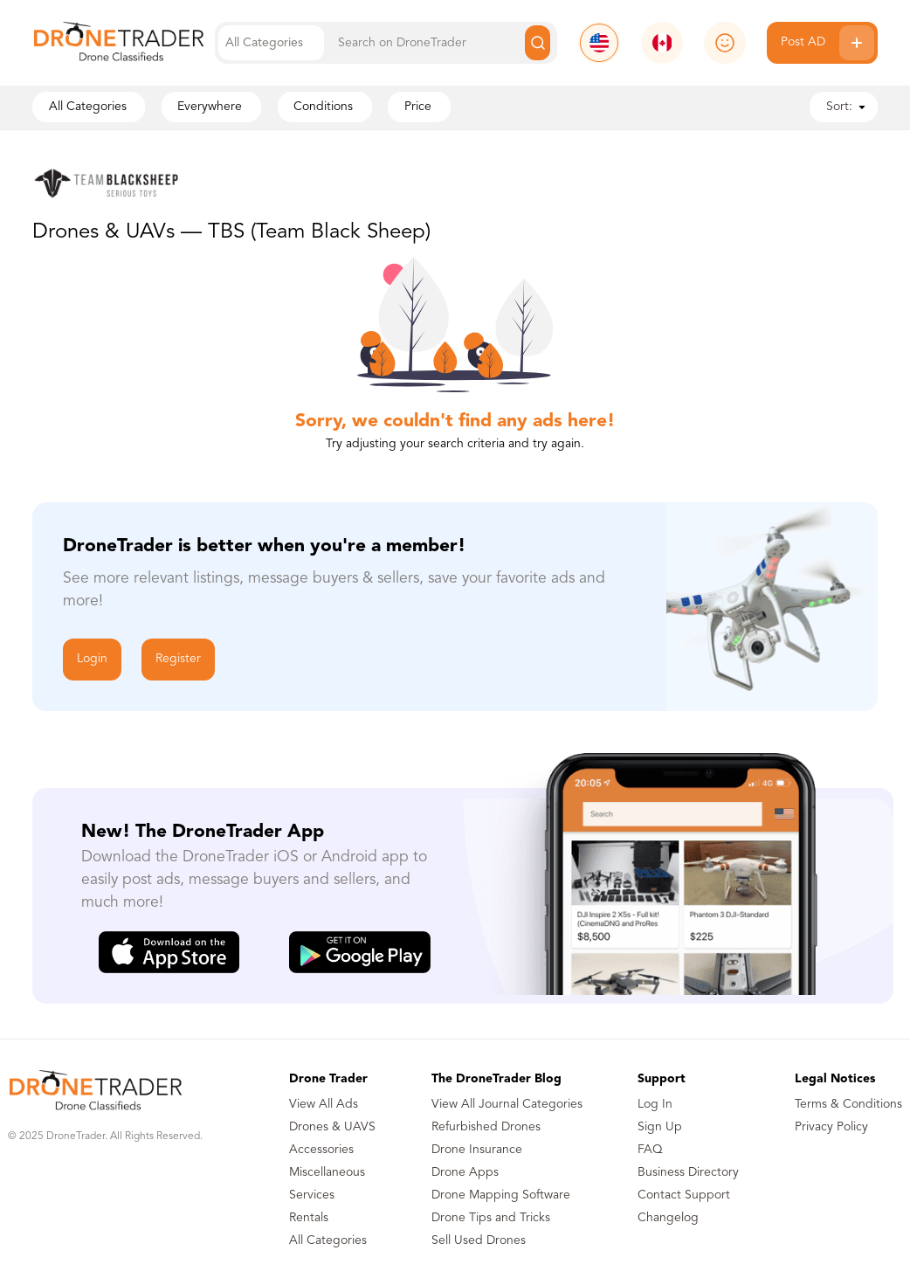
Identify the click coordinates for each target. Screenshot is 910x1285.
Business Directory (688, 1172)
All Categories (328, 1240)
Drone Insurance (476, 1149)
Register (178, 659)
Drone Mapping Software (500, 1195)
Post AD (827, 42)
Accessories (321, 1149)
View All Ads (323, 1104)
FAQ (650, 1149)
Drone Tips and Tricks (490, 1218)
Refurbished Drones (486, 1127)
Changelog (668, 1218)
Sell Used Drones (478, 1240)
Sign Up (660, 1127)
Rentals (308, 1218)
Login (92, 659)
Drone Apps (465, 1172)
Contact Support (684, 1195)
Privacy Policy (831, 1127)
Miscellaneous (327, 1172)
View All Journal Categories (507, 1104)
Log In (655, 1104)
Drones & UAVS (332, 1127)
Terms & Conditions (848, 1104)
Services (311, 1195)
